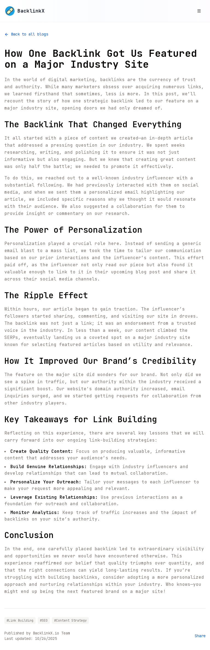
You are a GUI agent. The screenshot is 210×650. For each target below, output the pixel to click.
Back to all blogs (26, 34)
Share (200, 635)
